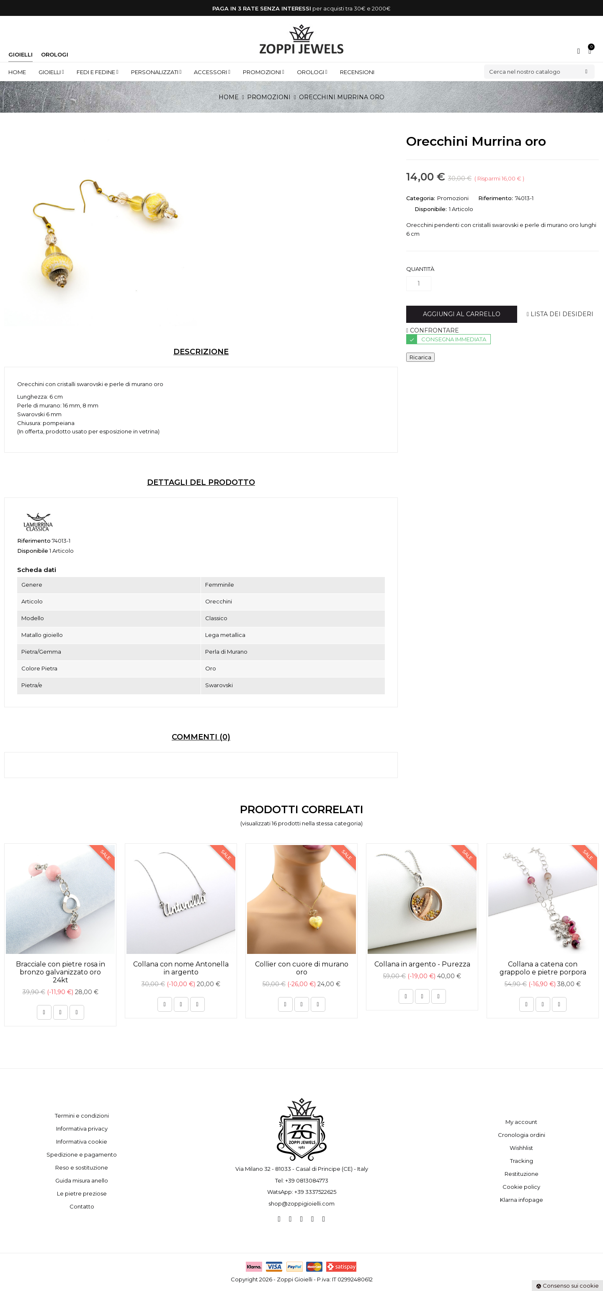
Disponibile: (431, 209)
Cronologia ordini (521, 1134)
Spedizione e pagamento (81, 1154)
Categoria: (420, 198)
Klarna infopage (521, 1199)
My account (521, 1121)
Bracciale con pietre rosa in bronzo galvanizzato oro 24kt (60, 972)
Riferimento (34, 540)
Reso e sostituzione (81, 1167)
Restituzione (522, 1173)
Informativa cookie (81, 1141)
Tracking (521, 1160)
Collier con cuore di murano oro (301, 968)
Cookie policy (521, 1186)
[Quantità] (418, 283)
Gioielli (20, 54)
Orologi (54, 54)
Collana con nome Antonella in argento (181, 968)
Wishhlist (521, 1147)
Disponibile (32, 550)
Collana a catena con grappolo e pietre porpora (543, 968)
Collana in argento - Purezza (422, 964)
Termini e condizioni (82, 1115)
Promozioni (453, 198)
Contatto (82, 1206)
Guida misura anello (81, 1180)
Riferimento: (495, 198)
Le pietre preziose (82, 1193)
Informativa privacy (82, 1128)
